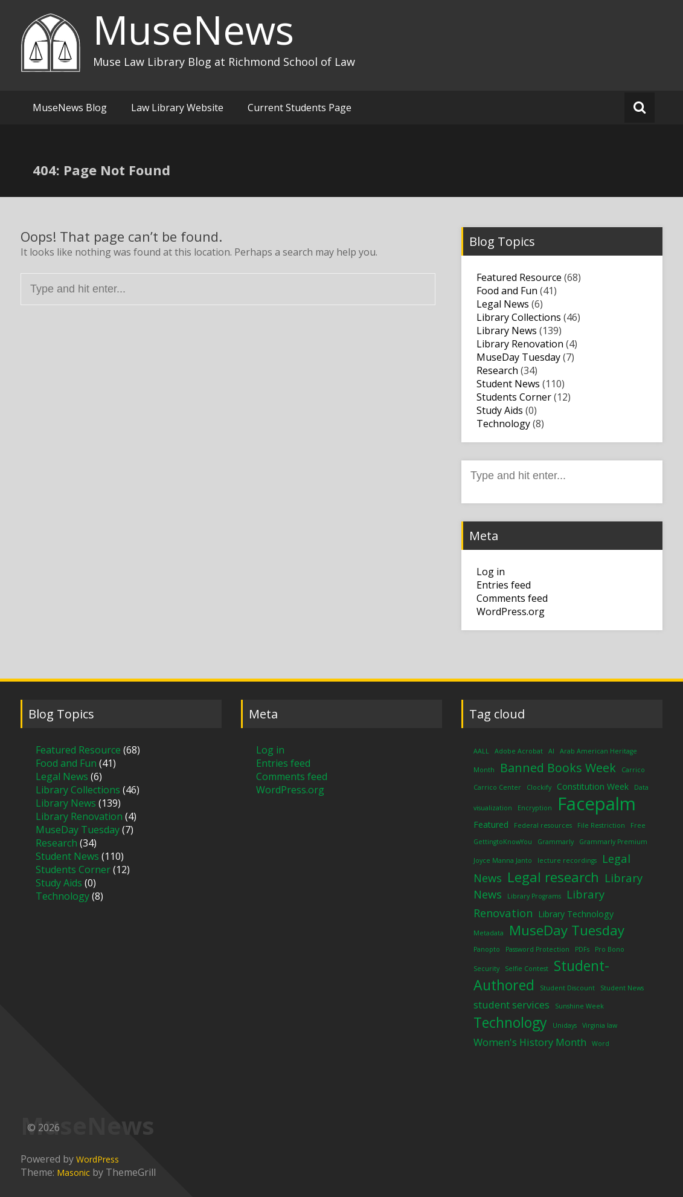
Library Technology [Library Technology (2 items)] (576, 914)
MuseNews (193, 29)
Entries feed (503, 585)
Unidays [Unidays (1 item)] (565, 1025)
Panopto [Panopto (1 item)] (486, 949)
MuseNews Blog (70, 107)
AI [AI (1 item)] (551, 751)
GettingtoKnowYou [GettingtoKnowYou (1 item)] (502, 841)
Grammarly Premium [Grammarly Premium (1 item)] (613, 841)
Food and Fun (506, 290)
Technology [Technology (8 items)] (510, 1022)
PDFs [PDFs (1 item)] (582, 949)
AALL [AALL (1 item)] (481, 751)
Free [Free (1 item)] (638, 825)
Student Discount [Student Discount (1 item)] (567, 988)
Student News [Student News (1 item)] (622, 988)
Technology (503, 423)
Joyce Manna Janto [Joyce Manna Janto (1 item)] (502, 860)
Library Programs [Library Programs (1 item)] (534, 896)
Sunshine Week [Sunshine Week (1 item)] (579, 1006)
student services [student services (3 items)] (511, 1004)
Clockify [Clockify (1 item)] (539, 787)
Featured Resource (519, 277)
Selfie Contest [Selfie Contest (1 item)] (526, 968)
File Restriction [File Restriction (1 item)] (601, 825)
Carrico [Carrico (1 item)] (633, 770)
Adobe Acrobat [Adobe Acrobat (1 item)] (519, 751)
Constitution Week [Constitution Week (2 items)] (593, 786)
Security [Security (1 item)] (486, 968)
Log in (490, 571)
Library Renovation (519, 343)
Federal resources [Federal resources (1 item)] (543, 825)
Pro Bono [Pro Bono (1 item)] (609, 949)
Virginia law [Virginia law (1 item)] (599, 1025)
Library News (506, 330)
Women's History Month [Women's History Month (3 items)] (529, 1042)
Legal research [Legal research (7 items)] (553, 877)
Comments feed (512, 598)
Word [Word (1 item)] (600, 1043)
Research (497, 370)
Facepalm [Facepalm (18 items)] (596, 804)
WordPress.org (510, 611)
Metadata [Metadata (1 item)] (488, 933)
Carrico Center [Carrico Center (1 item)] (497, 787)
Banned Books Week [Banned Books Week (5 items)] (558, 768)
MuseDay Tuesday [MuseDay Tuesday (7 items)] (566, 930)
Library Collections (518, 317)
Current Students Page (299, 107)
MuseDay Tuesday (518, 357)
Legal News (502, 304)
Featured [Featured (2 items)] (490, 824)
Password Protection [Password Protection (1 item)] (537, 949)
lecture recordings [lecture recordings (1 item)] (567, 860)
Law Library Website (177, 107)
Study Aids (499, 410)
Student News (508, 383)
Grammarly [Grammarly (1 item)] (555, 841)
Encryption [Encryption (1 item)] (535, 808)
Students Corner (513, 397)
